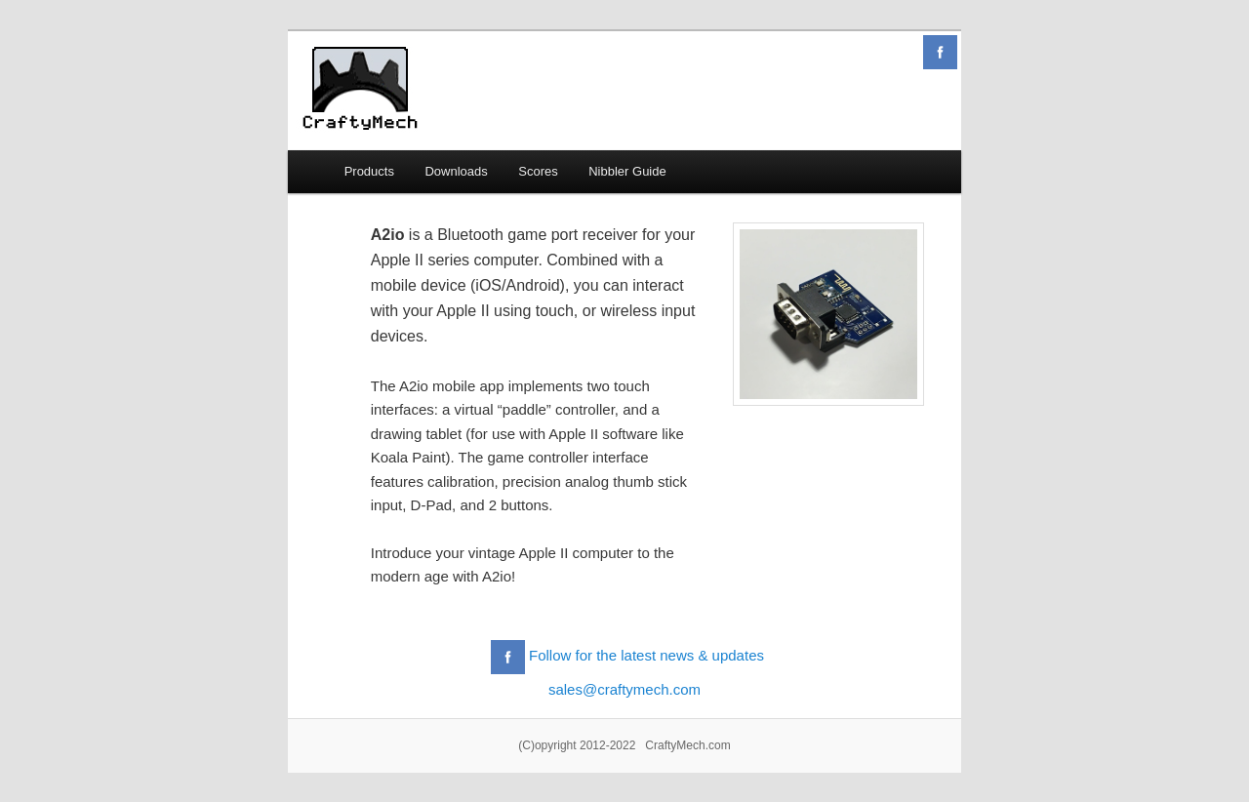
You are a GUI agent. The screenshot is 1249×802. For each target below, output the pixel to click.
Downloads (455, 171)
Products (369, 171)
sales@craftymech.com (624, 689)
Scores (537, 171)
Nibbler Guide (627, 171)
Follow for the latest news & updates (646, 656)
